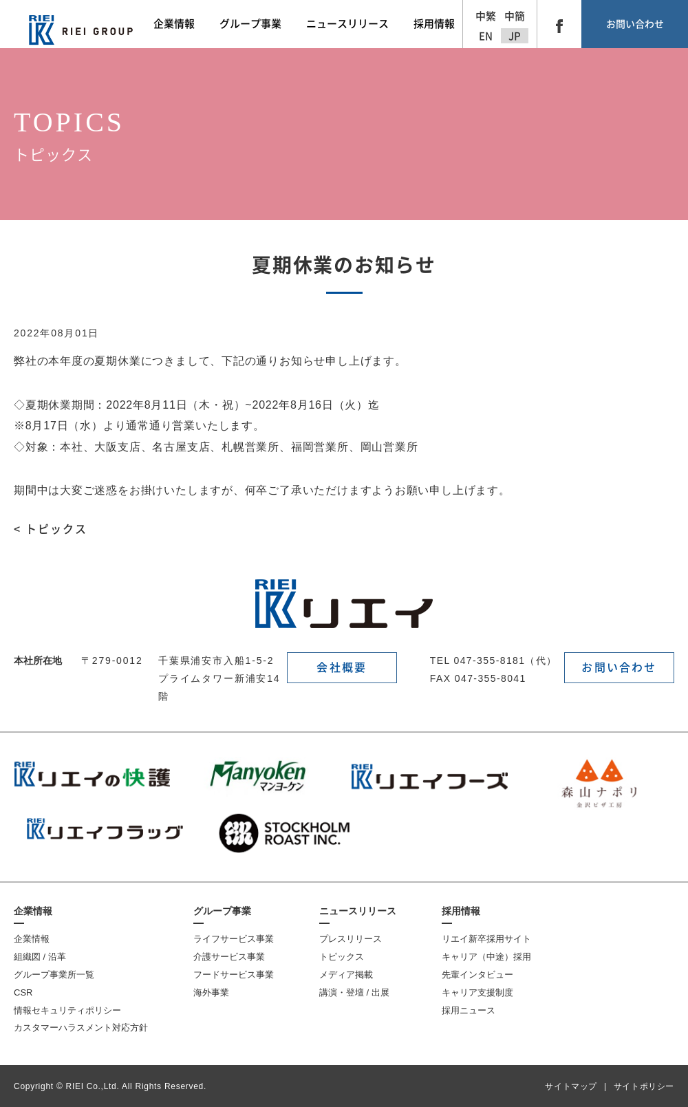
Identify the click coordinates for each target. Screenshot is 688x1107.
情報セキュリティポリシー (67, 1010)
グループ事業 (222, 910)
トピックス (341, 957)
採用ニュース (468, 1010)
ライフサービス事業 (233, 939)
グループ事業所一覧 (54, 974)
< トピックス (50, 529)
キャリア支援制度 (477, 992)
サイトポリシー (644, 1086)
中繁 (485, 16)
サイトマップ (571, 1086)
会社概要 (341, 667)
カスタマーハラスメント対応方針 (81, 1027)
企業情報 (33, 910)
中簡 (514, 16)
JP (514, 36)
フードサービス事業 (233, 974)
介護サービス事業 (229, 957)
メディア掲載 (346, 974)
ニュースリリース (357, 910)
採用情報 (461, 910)
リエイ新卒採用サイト (486, 939)
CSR (23, 992)
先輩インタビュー (477, 974)
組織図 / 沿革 (40, 957)
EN (486, 36)
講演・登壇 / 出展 (354, 992)
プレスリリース (350, 939)
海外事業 (211, 992)
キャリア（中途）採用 (486, 957)
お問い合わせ (635, 24)
